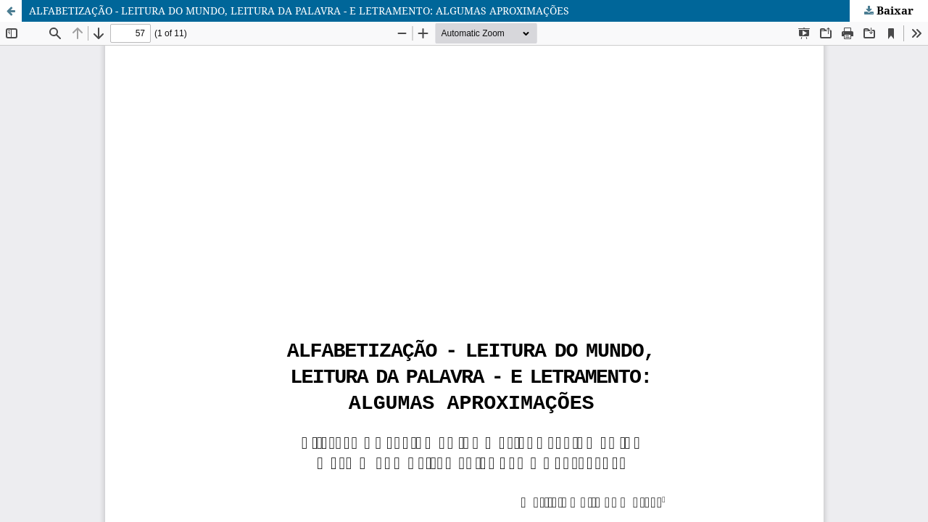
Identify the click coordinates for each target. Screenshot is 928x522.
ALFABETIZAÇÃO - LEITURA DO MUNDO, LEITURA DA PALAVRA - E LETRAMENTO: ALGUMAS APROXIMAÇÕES (299, 10)
